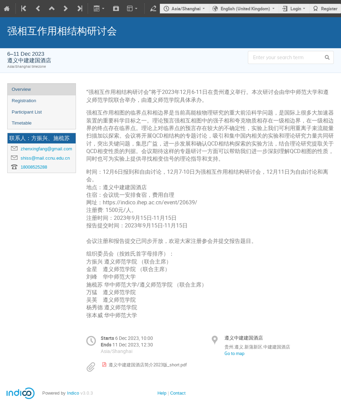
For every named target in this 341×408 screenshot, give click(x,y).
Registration (24, 100)
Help (161, 393)
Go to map (234, 353)
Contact (178, 393)
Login (295, 9)
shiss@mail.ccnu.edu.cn (45, 158)
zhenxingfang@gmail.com (46, 149)
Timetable (22, 123)
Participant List (27, 112)
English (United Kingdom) (245, 9)
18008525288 (34, 167)
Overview (21, 89)
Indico (73, 393)
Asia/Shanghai (186, 9)
